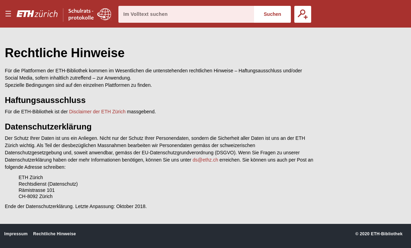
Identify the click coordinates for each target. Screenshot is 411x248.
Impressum (16, 233)
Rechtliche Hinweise (54, 233)
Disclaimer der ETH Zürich (97, 111)
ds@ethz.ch (205, 160)
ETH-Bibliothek (386, 233)
